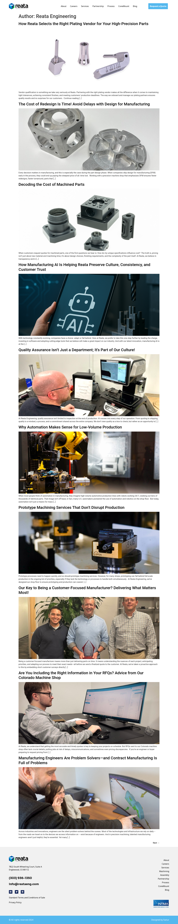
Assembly (164, 875)
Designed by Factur (160, 919)
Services (85, 6)
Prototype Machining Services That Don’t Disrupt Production (71, 507)
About (63, 6)
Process (111, 6)
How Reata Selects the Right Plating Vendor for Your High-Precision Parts (83, 23)
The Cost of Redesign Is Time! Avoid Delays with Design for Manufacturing (84, 104)
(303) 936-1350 (20, 878)
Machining (164, 871)
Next (156, 843)
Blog (135, 6)
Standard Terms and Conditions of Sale (27, 897)
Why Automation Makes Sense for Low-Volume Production (70, 427)
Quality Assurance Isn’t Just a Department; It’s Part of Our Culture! (77, 349)
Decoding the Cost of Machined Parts (52, 184)
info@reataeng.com (24, 884)
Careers (73, 6)
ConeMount (123, 6)
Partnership (98, 6)
